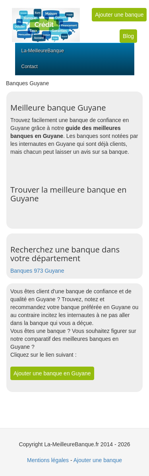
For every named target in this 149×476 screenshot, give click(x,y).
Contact (29, 66)
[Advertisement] (79, 166)
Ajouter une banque (119, 14)
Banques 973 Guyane (37, 271)
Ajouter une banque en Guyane (52, 373)
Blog (128, 36)
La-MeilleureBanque (42, 51)
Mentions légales (48, 460)
